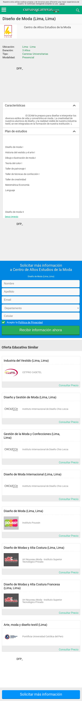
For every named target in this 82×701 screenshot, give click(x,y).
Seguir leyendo (11, 216)
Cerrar (62, 4)
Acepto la (24, 322)
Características (15, 105)
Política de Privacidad (30, 322)
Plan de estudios (16, 131)
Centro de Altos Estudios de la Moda (47, 27)
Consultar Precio (68, 385)
